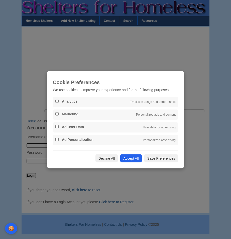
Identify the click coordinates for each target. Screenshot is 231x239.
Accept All (131, 158)
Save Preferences (161, 158)
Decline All (106, 158)
